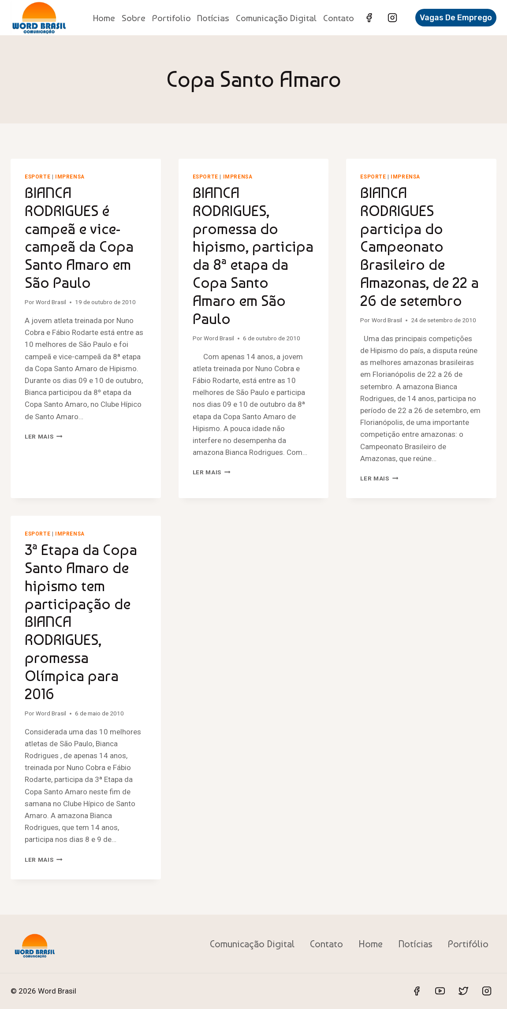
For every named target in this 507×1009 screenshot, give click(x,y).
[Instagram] (392, 17)
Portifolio (171, 17)
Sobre (133, 17)
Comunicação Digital (276, 17)
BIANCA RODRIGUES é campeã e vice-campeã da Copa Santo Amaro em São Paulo (79, 237)
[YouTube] (440, 991)
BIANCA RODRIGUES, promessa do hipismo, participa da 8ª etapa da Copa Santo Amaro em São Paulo (253, 256)
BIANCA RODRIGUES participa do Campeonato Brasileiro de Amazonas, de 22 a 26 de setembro (419, 246)
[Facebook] (369, 17)
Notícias (213, 17)
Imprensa (70, 177)
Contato (338, 17)
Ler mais (44, 436)
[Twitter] (463, 991)
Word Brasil (51, 301)
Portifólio (468, 943)
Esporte (37, 177)
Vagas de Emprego (456, 17)
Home (104, 17)
